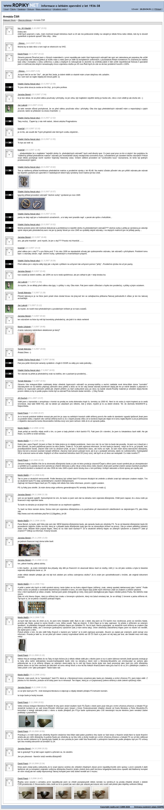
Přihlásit (157, 9)
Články (13, 9)
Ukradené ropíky (60, 9)
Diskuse (30, 9)
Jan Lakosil (22, 105)
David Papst (23, 54)
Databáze (22, 9)
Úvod (6, 9)
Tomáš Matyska (24, 293)
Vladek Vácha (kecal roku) (29, 84)
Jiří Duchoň (22, 398)
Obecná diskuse (25, 20)
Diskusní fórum (9, 20)
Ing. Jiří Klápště (24, 28)
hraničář (21, 128)
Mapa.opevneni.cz (43, 9)
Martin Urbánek (24, 327)
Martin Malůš (23, 428)
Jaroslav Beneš (24, 94)
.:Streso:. (21, 43)
